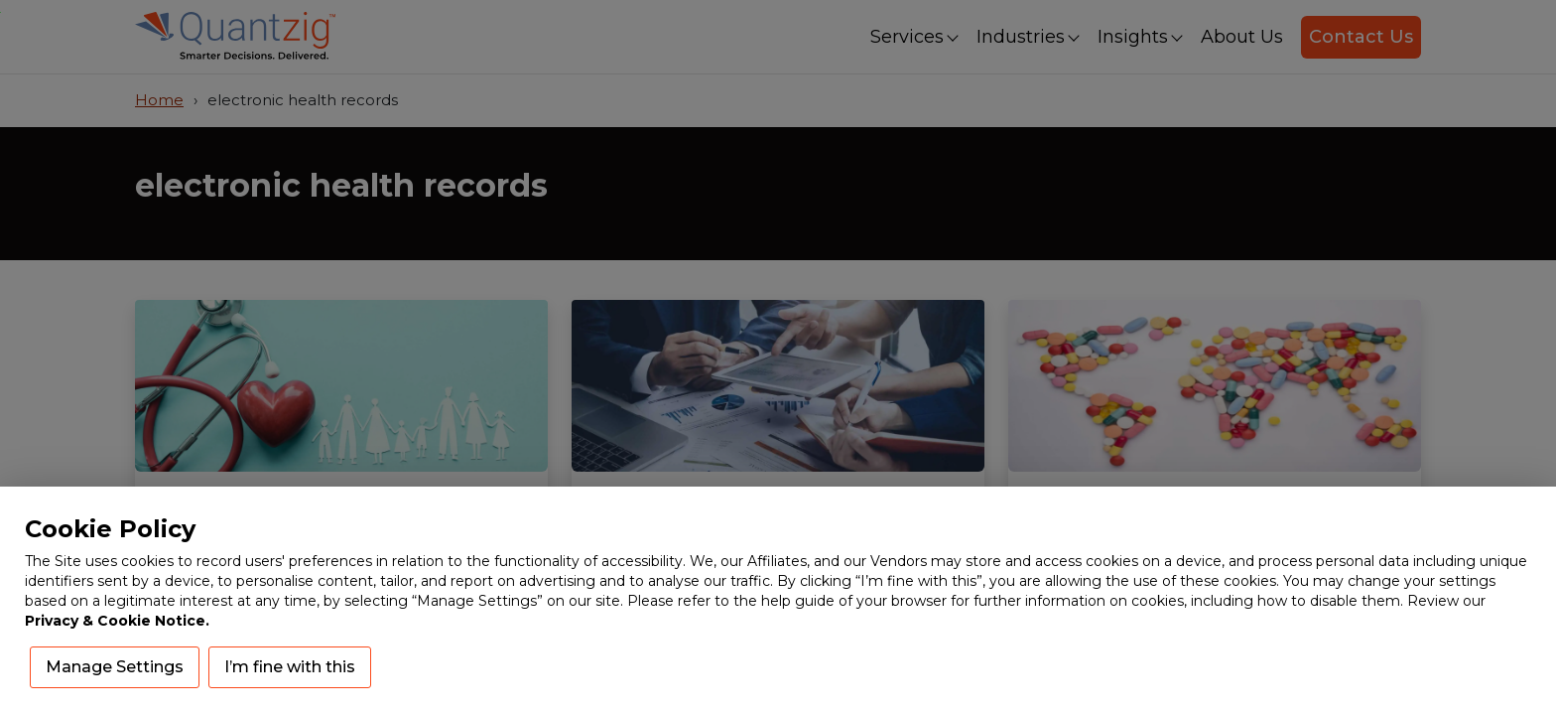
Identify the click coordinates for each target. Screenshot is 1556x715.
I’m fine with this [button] (289, 666)
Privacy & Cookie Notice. (117, 621)
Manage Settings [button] (115, 666)
